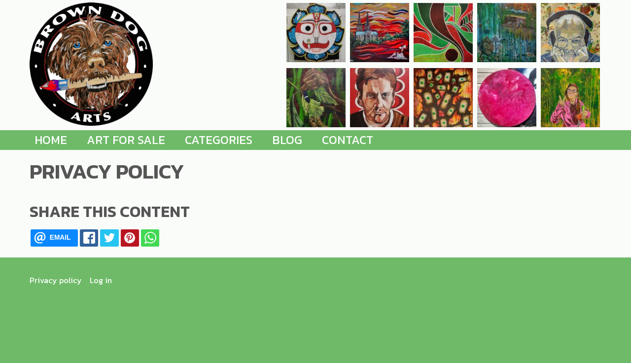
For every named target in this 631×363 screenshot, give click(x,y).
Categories (218, 139)
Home (51, 139)
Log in (101, 280)
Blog (287, 139)
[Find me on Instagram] (591, 280)
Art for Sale (126, 139)
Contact (347, 139)
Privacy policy (56, 280)
